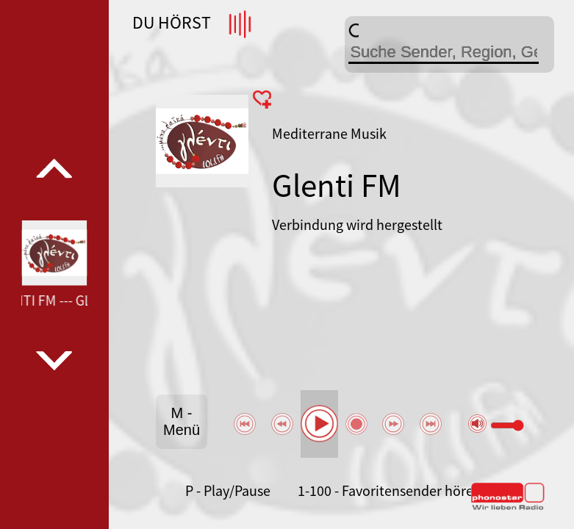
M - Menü (181, 421)
